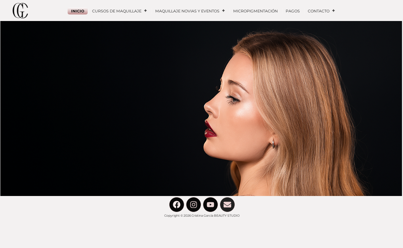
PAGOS (293, 11)
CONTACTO (321, 11)
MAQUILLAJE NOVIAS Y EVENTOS (190, 11)
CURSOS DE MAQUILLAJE (119, 11)
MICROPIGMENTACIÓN (255, 11)
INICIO (77, 11)
